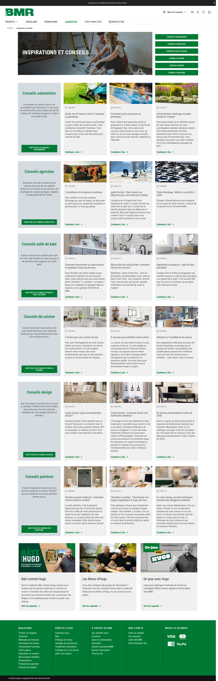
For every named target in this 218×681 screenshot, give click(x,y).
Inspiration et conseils (29, 653)
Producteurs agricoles (29, 664)
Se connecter (134, 636)
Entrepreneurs (25, 660)
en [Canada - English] (192, 12)
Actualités (96, 643)
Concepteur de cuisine (29, 643)
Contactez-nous (62, 633)
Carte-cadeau (25, 650)
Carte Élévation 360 (137, 643)
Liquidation (71, 21)
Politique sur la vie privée (67, 650)
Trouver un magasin (28, 633)
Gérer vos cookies (63, 653)
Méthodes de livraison (29, 639)
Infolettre (116, 21)
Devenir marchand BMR (102, 646)
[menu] (108, 21)
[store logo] (19, 12)
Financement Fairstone (29, 646)
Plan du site (97, 653)
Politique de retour (64, 639)
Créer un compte (136, 633)
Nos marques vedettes (29, 657)
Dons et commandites (102, 639)
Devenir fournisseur (101, 650)
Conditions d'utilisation (66, 646)
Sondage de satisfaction (66, 643)
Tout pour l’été (93, 21)
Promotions (51, 21)
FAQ (57, 636)
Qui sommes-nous (100, 633)
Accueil (10, 28)
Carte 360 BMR (135, 639)
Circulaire (31, 21)
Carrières (96, 636)
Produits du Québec (28, 667)
